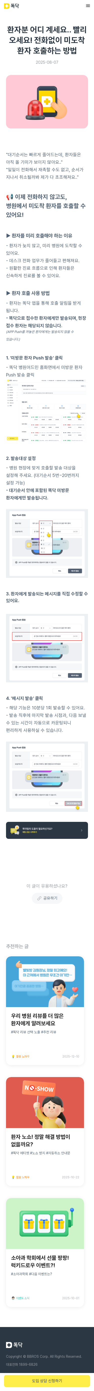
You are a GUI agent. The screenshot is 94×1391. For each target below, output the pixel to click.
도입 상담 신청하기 (47, 1381)
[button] (88, 6)
